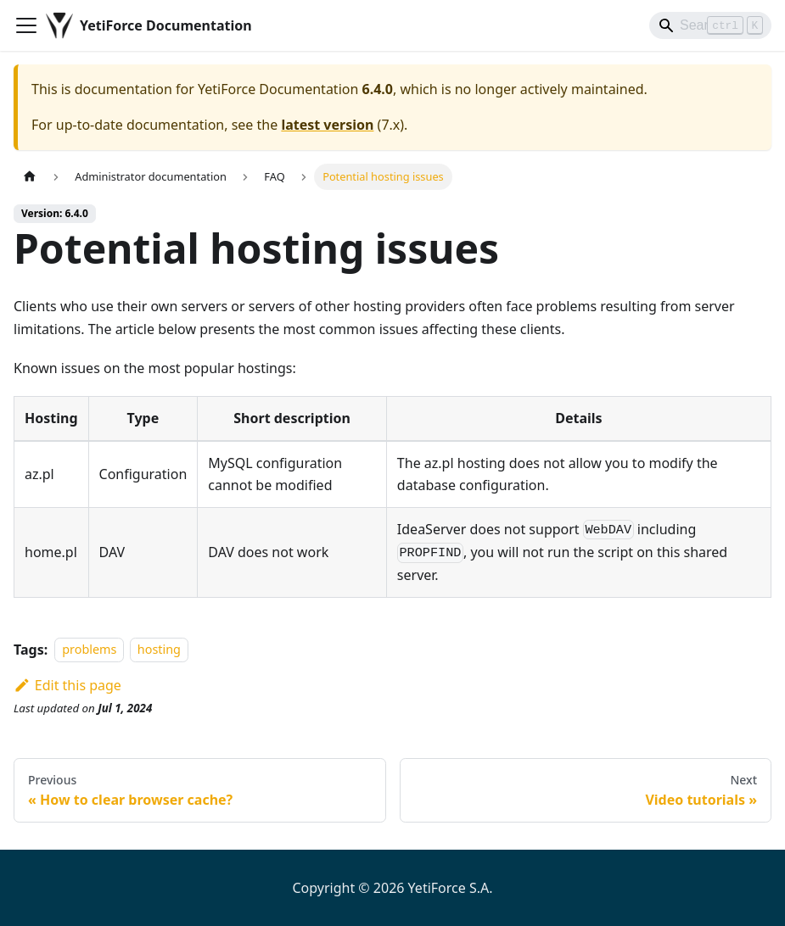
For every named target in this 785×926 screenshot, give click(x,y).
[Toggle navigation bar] (26, 25)
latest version (327, 124)
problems (89, 650)
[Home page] (30, 177)
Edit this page (67, 685)
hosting (159, 650)
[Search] (710, 25)
